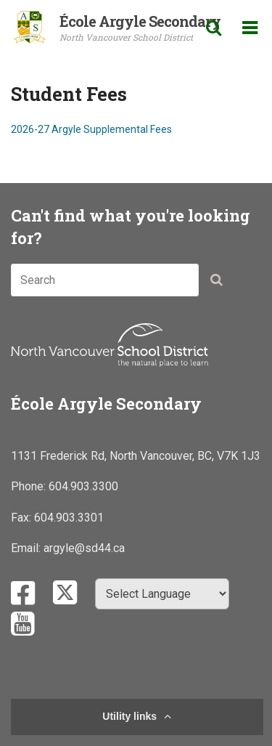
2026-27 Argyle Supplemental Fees (91, 129)
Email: (27, 548)
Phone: (30, 486)
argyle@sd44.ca (84, 548)
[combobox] (105, 280)
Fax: (22, 517)
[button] (220, 282)
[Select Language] (162, 593)
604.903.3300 (83, 486)
